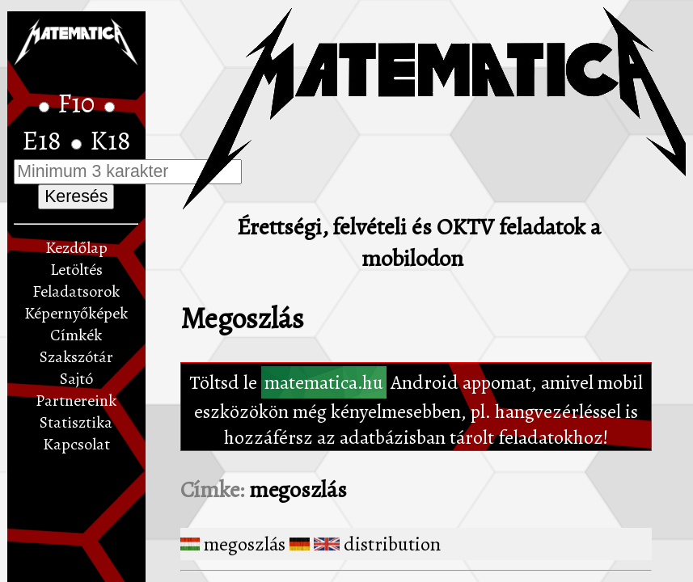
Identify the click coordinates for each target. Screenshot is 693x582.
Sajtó (76, 379)
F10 (78, 103)
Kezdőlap (76, 248)
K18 (110, 140)
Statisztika (76, 422)
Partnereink (76, 400)
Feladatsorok (76, 291)
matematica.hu (323, 382)
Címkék (76, 335)
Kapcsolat (76, 444)
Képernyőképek (76, 313)
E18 (44, 140)
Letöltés (76, 269)
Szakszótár (76, 357)
